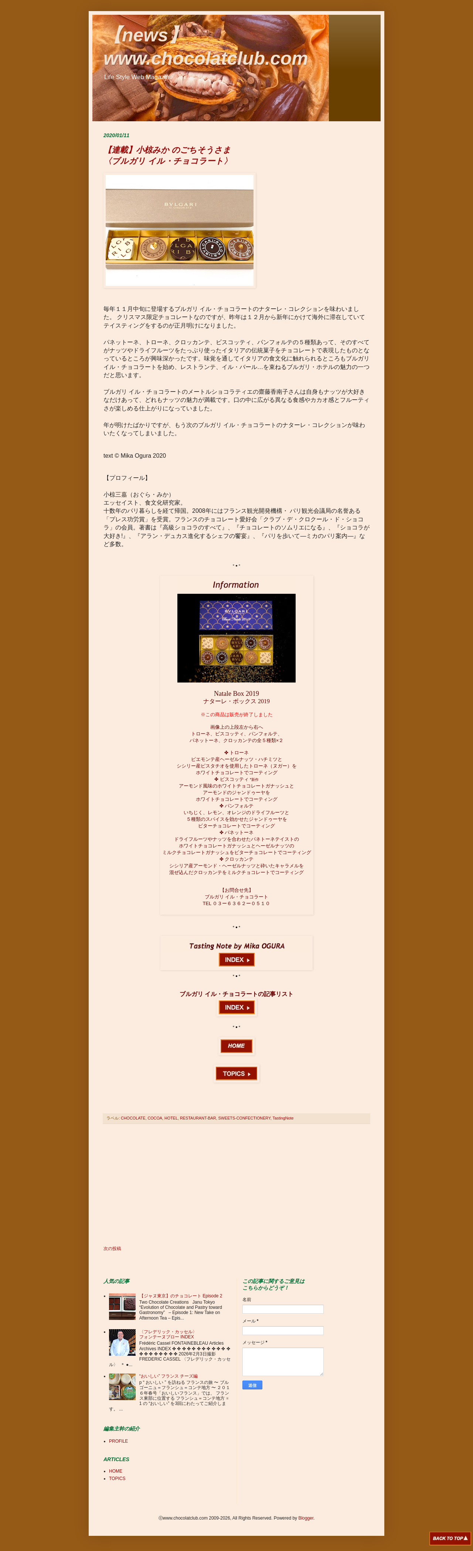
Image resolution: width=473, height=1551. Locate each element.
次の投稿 (112, 1248)
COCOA (154, 1118)
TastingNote (283, 1118)
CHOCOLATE (133, 1118)
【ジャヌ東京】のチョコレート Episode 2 (180, 1295)
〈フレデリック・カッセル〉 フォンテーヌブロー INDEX (168, 1334)
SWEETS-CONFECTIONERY (244, 1118)
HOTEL (171, 1118)
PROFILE (118, 1441)
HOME (115, 1471)
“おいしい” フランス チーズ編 (168, 1376)
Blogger (305, 1518)
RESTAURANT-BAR (198, 1118)
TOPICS (117, 1478)
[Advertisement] (236, 1185)
